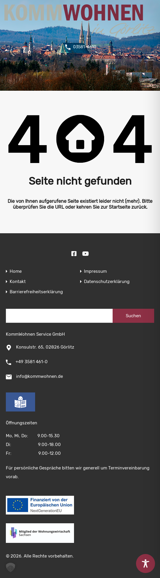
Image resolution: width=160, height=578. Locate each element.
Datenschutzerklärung (107, 281)
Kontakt (18, 281)
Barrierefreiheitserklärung (36, 292)
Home (16, 271)
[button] (10, 567)
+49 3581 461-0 (32, 361)
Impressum (95, 271)
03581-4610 (84, 47)
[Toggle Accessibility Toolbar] (145, 563)
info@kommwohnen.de (39, 376)
